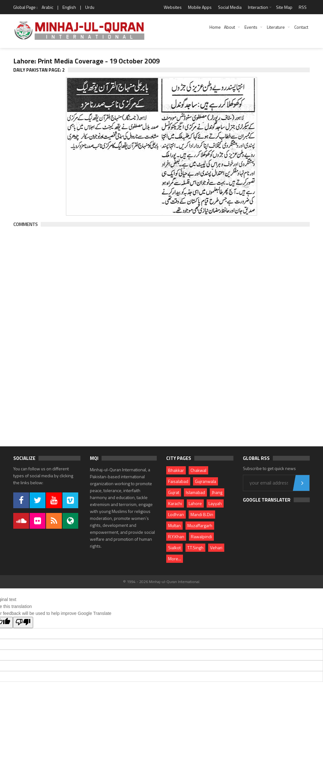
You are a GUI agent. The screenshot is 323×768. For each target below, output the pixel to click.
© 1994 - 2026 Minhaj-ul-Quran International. (161, 582)
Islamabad (195, 492)
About (229, 27)
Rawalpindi (201, 536)
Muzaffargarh (199, 525)
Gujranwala (205, 481)
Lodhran (176, 514)
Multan (174, 525)
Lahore (195, 503)
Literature (276, 27)
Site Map (284, 7)
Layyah (215, 503)
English (69, 7)
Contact (301, 27)
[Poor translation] (23, 622)
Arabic (47, 7)
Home (215, 27)
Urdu (89, 7)
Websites (173, 7)
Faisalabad (178, 481)
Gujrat (173, 492)
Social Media (230, 7)
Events (250, 27)
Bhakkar (176, 470)
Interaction (258, 7)
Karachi (175, 503)
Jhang (217, 492)
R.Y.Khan (176, 536)
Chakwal (198, 470)
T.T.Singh (195, 547)
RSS (303, 7)
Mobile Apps (200, 7)
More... (174, 558)
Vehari (216, 547)
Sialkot (174, 547)
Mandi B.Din (202, 514)
